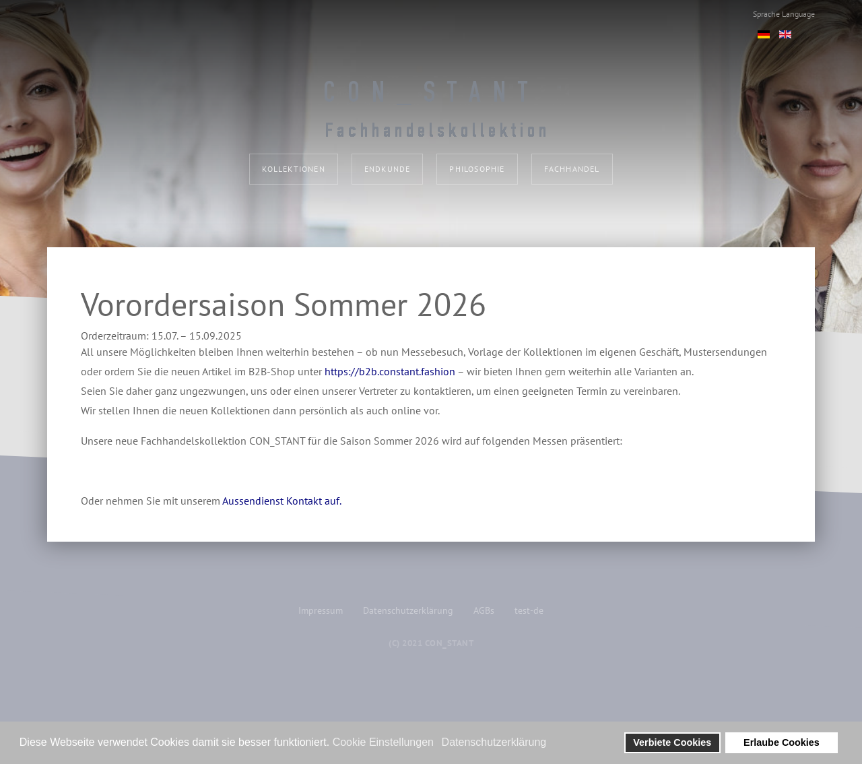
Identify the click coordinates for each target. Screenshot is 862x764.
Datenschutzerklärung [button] (494, 742)
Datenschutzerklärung (408, 610)
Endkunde (387, 169)
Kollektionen (293, 169)
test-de (529, 610)
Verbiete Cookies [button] (672, 742)
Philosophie (476, 169)
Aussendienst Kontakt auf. (281, 500)
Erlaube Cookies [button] (781, 742)
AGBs (483, 610)
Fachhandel (572, 169)
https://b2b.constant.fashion (390, 371)
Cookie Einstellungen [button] (383, 742)
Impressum (320, 610)
